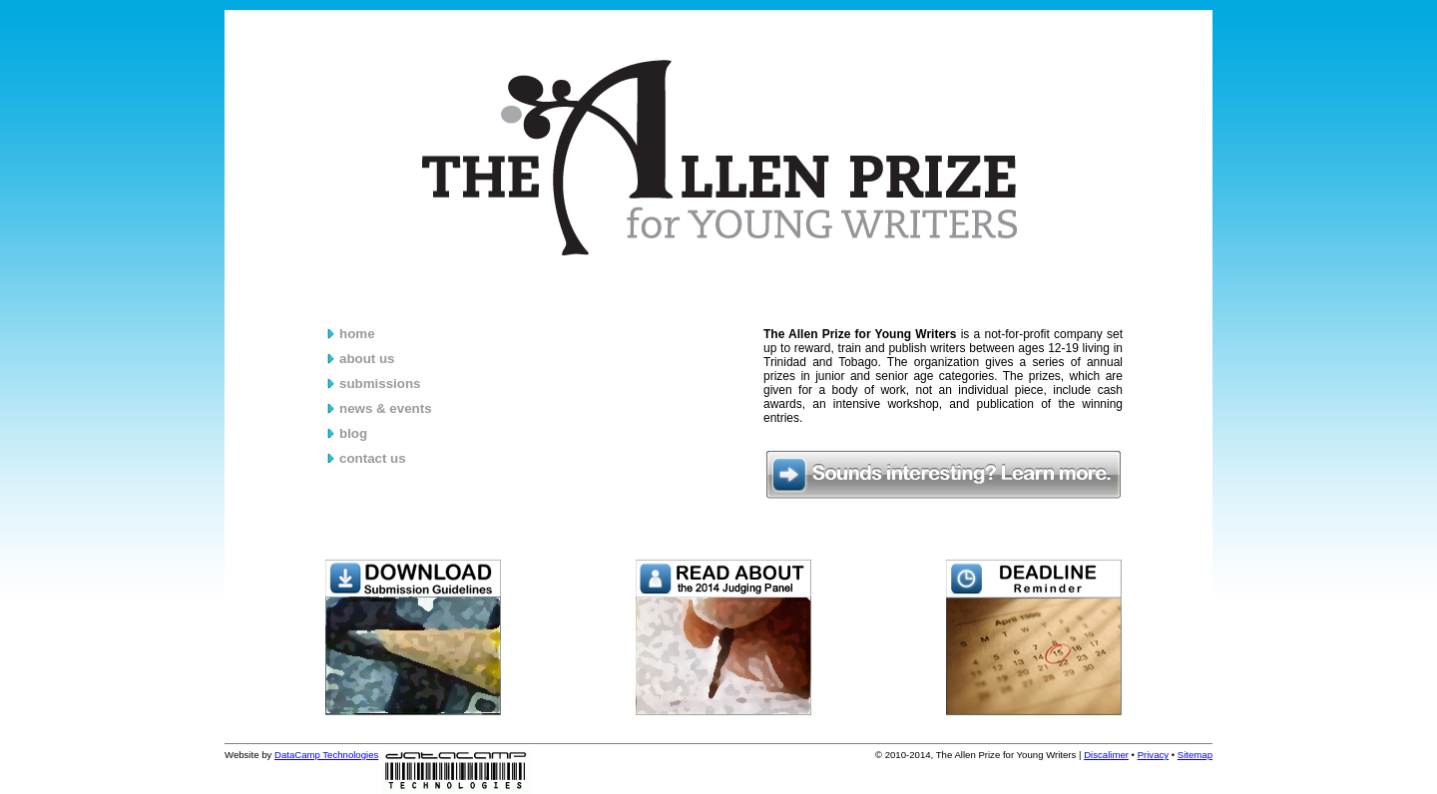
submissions (379, 383)
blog (353, 433)
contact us (372, 458)
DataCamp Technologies (326, 754)
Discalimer (1106, 754)
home (357, 333)
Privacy (1153, 754)
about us (367, 358)
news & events (385, 408)
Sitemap (1195, 754)
